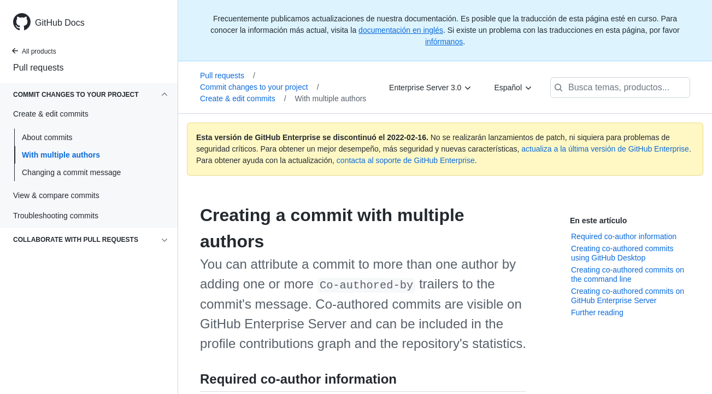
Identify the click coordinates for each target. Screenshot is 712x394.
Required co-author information (623, 236)
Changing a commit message (71, 172)
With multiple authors (61, 154)
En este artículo (598, 220)
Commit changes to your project (259, 87)
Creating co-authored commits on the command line (627, 274)
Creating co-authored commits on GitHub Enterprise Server (627, 296)
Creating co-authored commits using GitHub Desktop (622, 253)
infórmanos (444, 41)
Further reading (597, 312)
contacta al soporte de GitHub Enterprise (406, 160)
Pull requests (38, 67)
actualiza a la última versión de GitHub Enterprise (605, 148)
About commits (47, 137)
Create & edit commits (243, 98)
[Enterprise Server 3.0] (430, 87)
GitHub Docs (60, 22)
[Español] (513, 87)
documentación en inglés (400, 30)
